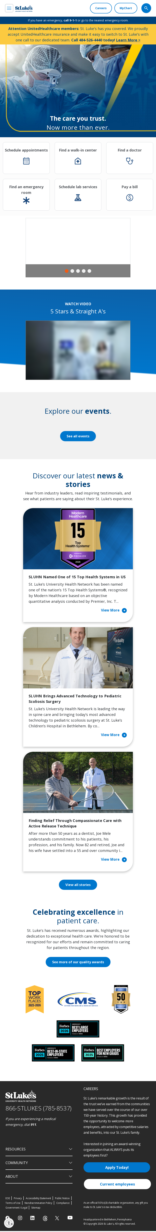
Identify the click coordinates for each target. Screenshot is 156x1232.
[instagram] (20, 1219)
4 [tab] (84, 271)
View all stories (78, 885)
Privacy (18, 1199)
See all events (78, 436)
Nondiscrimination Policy (38, 1204)
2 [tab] (72, 271)
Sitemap (35, 1208)
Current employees (117, 1185)
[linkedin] (32, 1219)
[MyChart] (126, 8)
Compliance (63, 1204)
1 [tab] (66, 271)
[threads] (45, 1219)
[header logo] (23, 8)
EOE (7, 1199)
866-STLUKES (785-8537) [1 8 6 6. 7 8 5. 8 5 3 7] (38, 1109)
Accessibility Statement (38, 1199)
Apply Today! (117, 1168)
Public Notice (62, 1199)
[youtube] (70, 1218)
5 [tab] (89, 271)
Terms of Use (13, 1204)
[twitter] (57, 1219)
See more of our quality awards (78, 963)
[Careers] (101, 8)
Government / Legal (16, 1208)
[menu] (9, 8)
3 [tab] (78, 271)
